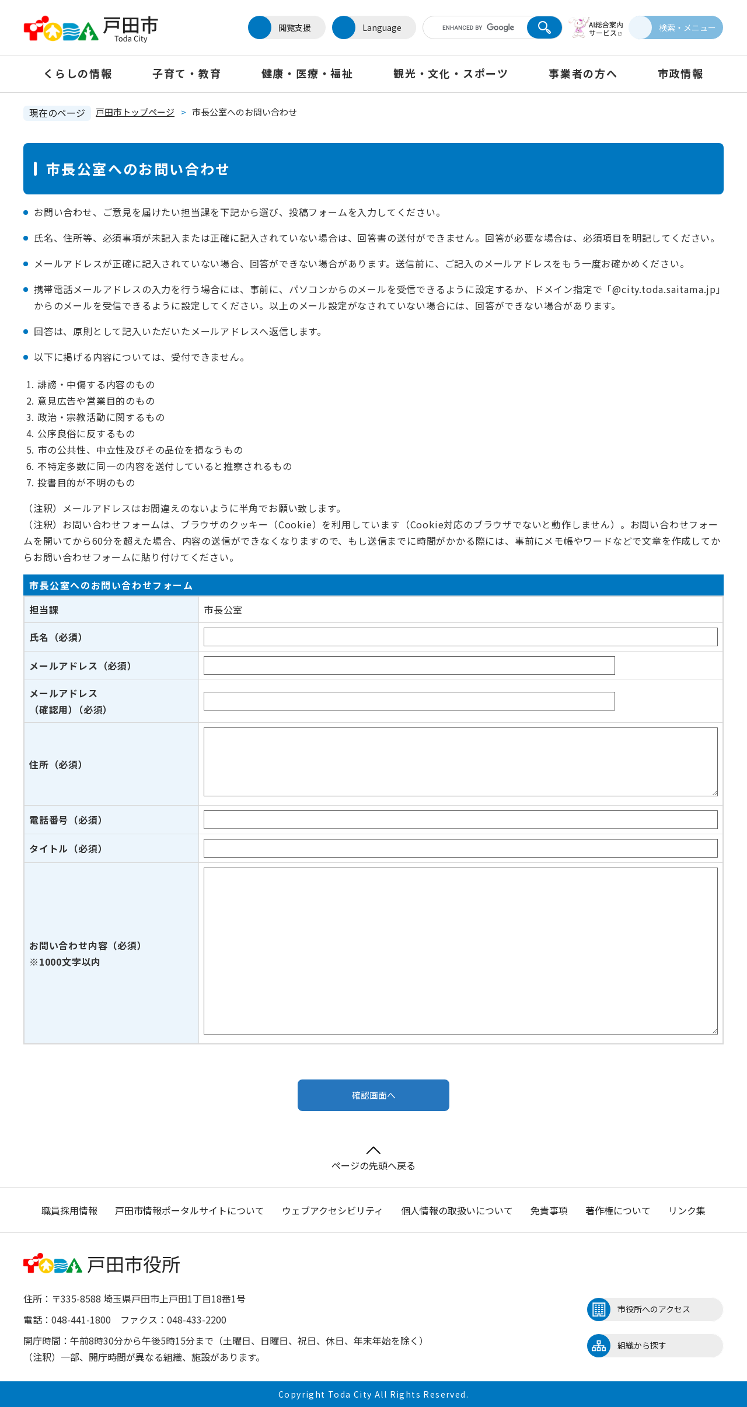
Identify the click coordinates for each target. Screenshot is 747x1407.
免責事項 (549, 1210)
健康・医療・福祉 (307, 73)
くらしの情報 (78, 73)
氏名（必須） (58, 637)
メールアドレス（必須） (83, 666)
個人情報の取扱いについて (457, 1210)
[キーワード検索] (469, 27)
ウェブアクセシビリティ (332, 1210)
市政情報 (681, 73)
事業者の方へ (583, 73)
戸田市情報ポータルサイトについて (189, 1210)
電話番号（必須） (68, 820)
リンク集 (687, 1210)
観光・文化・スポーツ (451, 73)
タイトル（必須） (68, 848)
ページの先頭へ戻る (373, 1159)
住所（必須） (58, 764)
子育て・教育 (187, 73)
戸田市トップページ (135, 112)
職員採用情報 (69, 1210)
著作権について (618, 1210)
